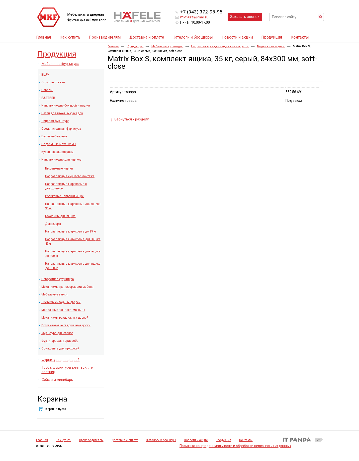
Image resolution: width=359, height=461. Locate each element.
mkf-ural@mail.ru (194, 17)
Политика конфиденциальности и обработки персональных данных (235, 446)
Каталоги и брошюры (161, 440)
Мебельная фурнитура (167, 46)
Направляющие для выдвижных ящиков (220, 46)
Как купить (63, 440)
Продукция (271, 37)
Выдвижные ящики (271, 46)
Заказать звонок (245, 16)
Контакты (246, 440)
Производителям (91, 440)
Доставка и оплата (124, 440)
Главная (113, 46)
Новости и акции (196, 440)
